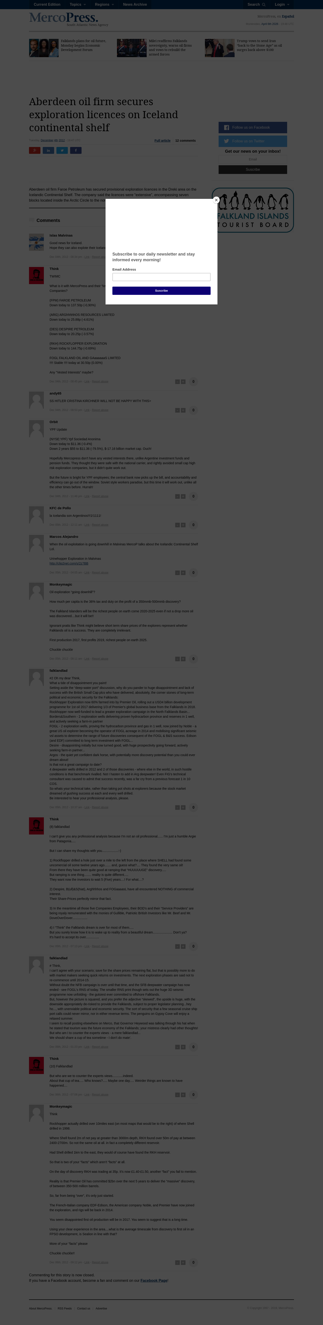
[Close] (216, 200)
